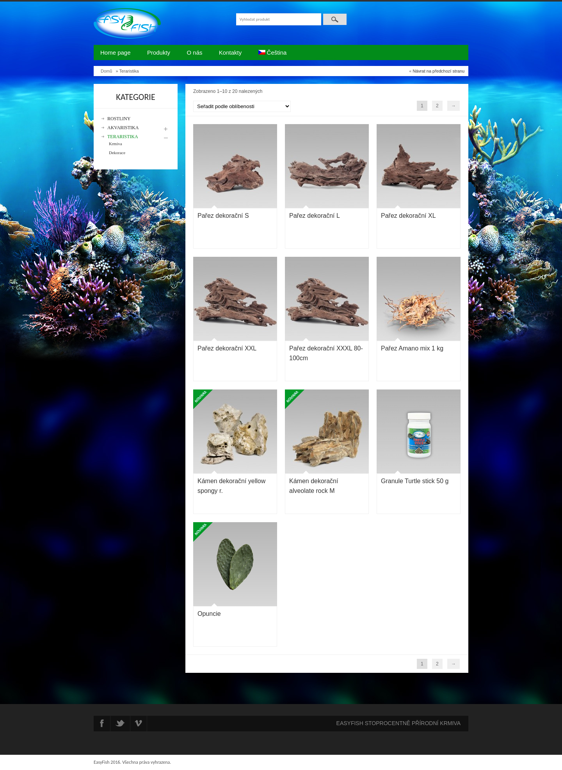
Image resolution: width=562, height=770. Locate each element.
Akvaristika (123, 127)
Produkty (158, 52)
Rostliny (118, 118)
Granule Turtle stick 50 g (414, 481)
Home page (115, 52)
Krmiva (115, 143)
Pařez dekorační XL (408, 215)
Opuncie (209, 613)
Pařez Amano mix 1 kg (412, 348)
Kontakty (230, 52)
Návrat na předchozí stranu (438, 71)
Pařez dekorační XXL (226, 348)
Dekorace (117, 152)
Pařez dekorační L (314, 215)
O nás (194, 52)
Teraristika (122, 136)
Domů (106, 71)
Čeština (272, 52)
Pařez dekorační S (223, 215)
